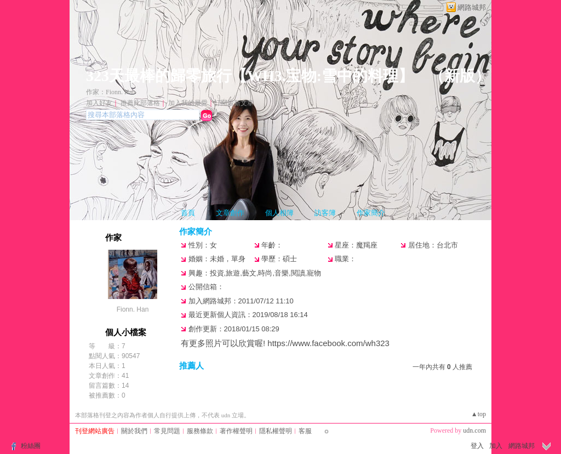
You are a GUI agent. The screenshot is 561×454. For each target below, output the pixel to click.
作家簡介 (371, 213)
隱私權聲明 (275, 431)
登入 (477, 446)
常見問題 (167, 431)
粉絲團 (31, 446)
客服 (305, 431)
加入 (495, 446)
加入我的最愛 (188, 103)
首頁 (188, 213)
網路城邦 (471, 7)
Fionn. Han (133, 309)
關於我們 (134, 431)
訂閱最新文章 (234, 103)
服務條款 (200, 431)
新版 (459, 75)
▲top (478, 414)
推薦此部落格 (140, 103)
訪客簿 (325, 213)
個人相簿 (279, 213)
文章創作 (230, 213)
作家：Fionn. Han (110, 92)
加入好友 (99, 103)
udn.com (474, 430)
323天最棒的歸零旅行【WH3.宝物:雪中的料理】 (250, 75)
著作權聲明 (236, 431)
